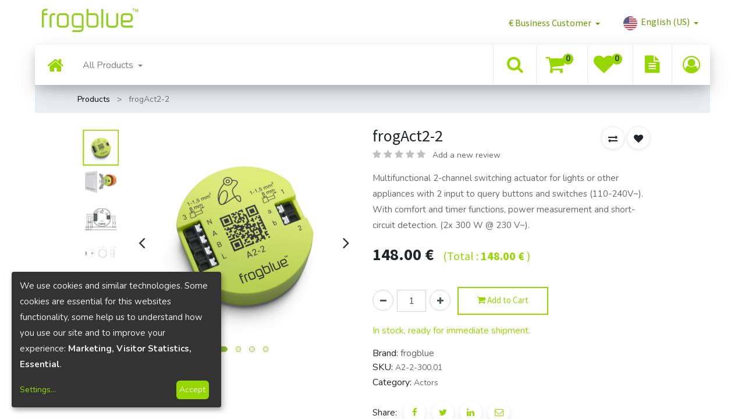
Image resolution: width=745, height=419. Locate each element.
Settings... (38, 389)
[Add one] (440, 300)
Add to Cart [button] (502, 300)
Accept (192, 389)
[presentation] (142, 242)
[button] (554, 22)
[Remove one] (382, 300)
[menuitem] (55, 66)
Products (93, 99)
